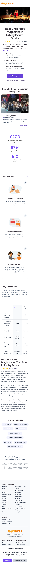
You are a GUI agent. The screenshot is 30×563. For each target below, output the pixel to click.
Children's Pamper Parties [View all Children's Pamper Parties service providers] (15, 437)
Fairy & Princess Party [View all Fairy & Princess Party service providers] (15, 433)
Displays (4, 498)
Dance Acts (18, 494)
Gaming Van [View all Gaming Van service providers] (7, 442)
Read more (6, 50)
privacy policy (15, 555)
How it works (5, 542)
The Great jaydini (9, 116)
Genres (4, 502)
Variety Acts (18, 512)
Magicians (4, 504)
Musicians (17, 504)
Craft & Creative (6, 494)
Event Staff (5, 500)
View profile (23, 125)
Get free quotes (15, 76)
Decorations (5, 496)
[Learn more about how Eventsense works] (15, 177)
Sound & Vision (19, 506)
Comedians (18, 492)
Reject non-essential (20, 560)
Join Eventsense (20, 544)
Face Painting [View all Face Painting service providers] (7, 424)
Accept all (7, 560)
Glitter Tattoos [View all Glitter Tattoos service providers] (8, 429)
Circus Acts (5, 492)
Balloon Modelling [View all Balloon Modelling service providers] (21, 429)
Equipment (18, 498)
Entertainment (6, 519)
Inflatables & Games (20, 502)
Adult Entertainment (20, 486)
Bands (3, 488)
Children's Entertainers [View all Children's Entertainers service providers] (20, 424)
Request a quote (6, 544)
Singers (4, 506)
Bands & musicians (7, 521)
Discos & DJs (18, 496)
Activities (4, 486)
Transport (4, 512)
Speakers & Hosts (6, 508)
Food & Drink (18, 500)
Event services (6, 523)
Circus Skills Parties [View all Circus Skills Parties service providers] (20, 442)
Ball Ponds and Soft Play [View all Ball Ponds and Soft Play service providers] (15, 446)
